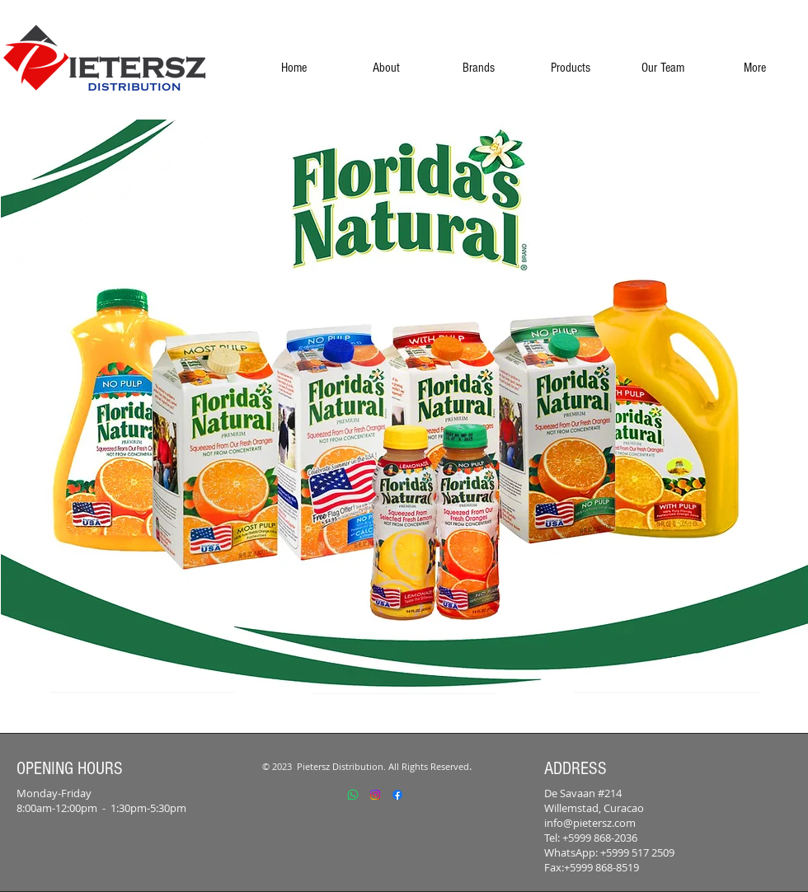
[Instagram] (375, 794)
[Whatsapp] (352, 794)
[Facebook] (397, 794)
